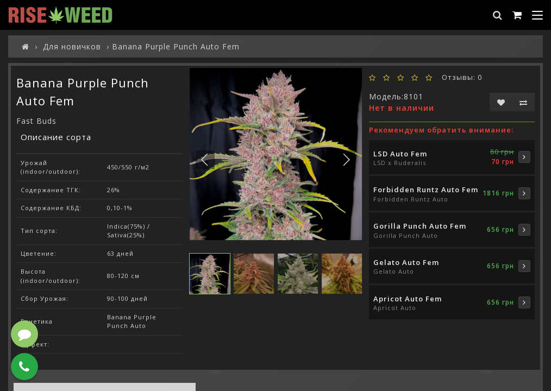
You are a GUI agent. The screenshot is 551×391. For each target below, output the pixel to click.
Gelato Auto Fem (406, 262)
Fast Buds (36, 121)
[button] (345, 159)
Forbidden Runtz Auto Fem (425, 189)
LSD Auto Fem (400, 154)
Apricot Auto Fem (407, 299)
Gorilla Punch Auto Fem (419, 226)
